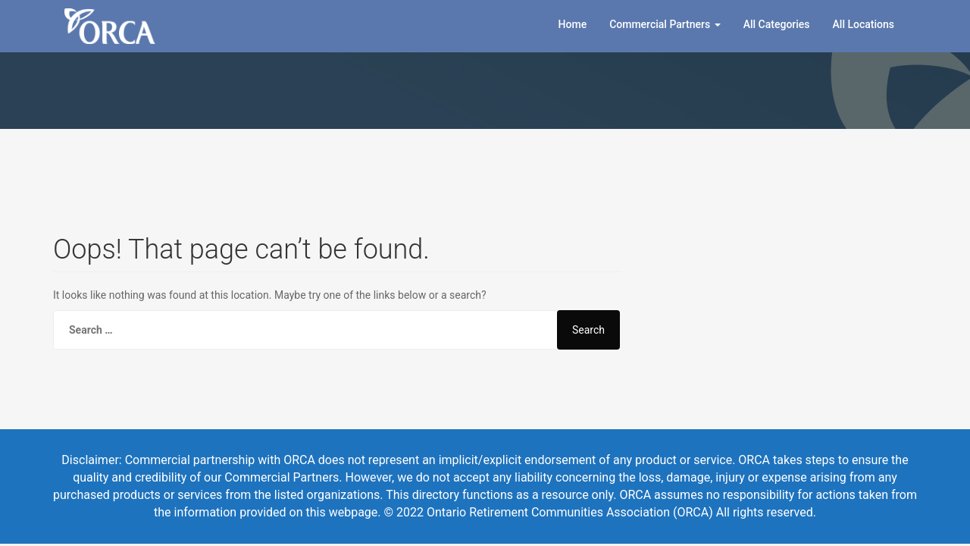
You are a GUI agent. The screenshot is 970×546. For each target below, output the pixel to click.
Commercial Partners (665, 24)
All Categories (776, 24)
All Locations (863, 24)
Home (573, 24)
